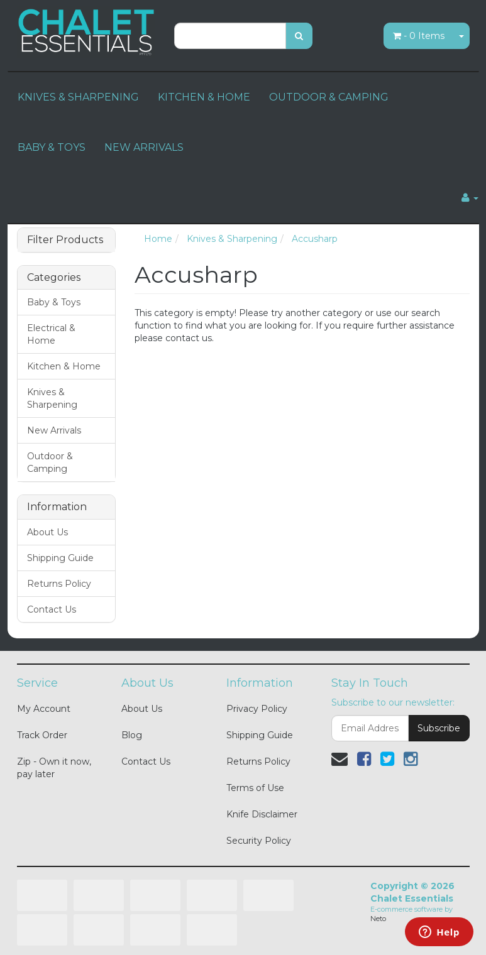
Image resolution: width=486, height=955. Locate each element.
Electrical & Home (51, 334)
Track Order (42, 735)
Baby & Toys (53, 302)
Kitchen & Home (64, 366)
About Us (47, 532)
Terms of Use (255, 788)
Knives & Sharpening (52, 398)
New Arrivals (54, 430)
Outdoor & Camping (50, 462)
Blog (131, 735)
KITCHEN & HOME (204, 97)
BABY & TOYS (52, 147)
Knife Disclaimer (261, 814)
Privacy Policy (256, 708)
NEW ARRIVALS (144, 147)
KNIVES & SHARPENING (78, 97)
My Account (43, 708)
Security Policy (258, 840)
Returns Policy (59, 583)
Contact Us (51, 609)
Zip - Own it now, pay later (54, 768)
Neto (378, 918)
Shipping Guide (60, 558)
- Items (419, 35)
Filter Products (65, 240)
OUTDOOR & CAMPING (329, 97)
